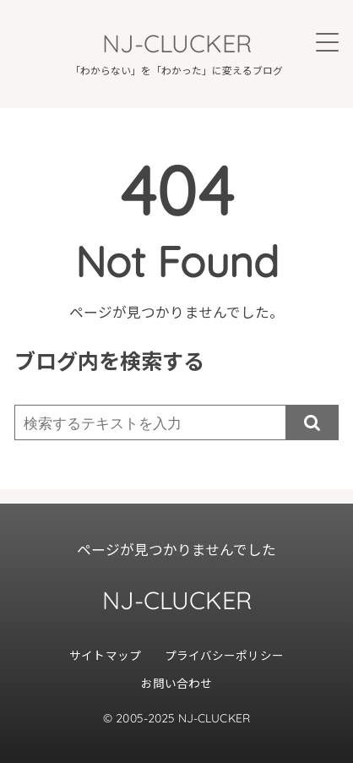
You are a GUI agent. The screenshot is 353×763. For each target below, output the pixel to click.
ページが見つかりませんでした (176, 549)
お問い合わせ (177, 682)
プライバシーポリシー (224, 654)
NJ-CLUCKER (177, 43)
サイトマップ (105, 654)
